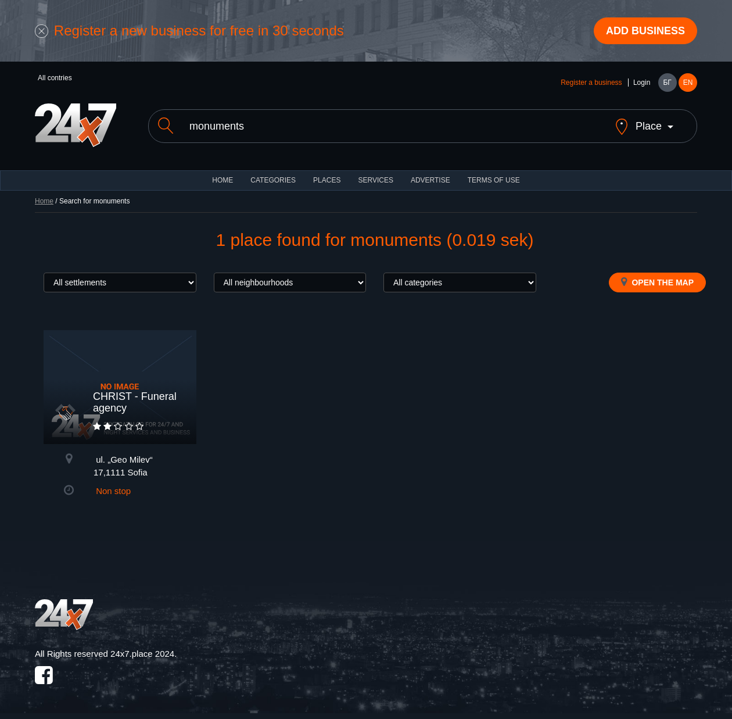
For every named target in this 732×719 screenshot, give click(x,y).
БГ (667, 82)
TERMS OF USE (494, 180)
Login (641, 82)
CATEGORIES (273, 180)
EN (688, 82)
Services (375, 180)
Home (44, 201)
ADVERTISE (430, 180)
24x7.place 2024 (142, 654)
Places (326, 180)
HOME (222, 180)
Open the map (657, 282)
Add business (645, 31)
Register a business (591, 82)
